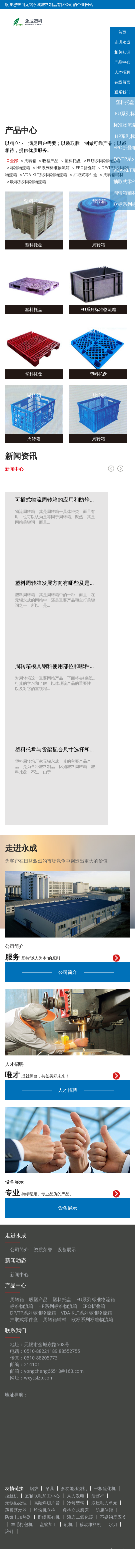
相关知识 (122, 52)
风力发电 (75, 1496)
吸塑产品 (50, 161)
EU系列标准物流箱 (103, 161)
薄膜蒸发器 (16, 1510)
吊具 (49, 1488)
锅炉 (34, 1488)
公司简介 (67, 972)
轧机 (68, 1524)
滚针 (9, 1531)
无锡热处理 (16, 1503)
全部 (14, 161)
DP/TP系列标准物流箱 (33, 1313)
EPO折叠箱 (86, 168)
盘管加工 (48, 1524)
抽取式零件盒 (85, 175)
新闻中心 (14, 469)
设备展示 (67, 1208)
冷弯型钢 (75, 1503)
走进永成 (122, 42)
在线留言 (122, 82)
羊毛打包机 (22, 1524)
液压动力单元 (104, 1503)
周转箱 (30, 161)
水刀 (113, 1524)
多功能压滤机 (74, 1488)
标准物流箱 (20, 168)
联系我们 (122, 92)
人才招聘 (122, 72)
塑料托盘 (73, 161)
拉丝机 (11, 1496)
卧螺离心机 (49, 1517)
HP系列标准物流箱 (53, 168)
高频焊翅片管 (47, 1503)
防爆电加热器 (18, 1517)
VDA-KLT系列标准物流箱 (45, 175)
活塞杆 (97, 1496)
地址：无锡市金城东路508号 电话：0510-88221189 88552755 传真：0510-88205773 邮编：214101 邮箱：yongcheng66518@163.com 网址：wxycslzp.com (47, 1361)
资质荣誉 (43, 1249)
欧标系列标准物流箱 (28, 182)
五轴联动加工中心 (42, 1496)
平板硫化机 (105, 1488)
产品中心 (122, 62)
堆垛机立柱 (44, 1510)
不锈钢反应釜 (113, 1517)
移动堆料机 (90, 1524)
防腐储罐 (104, 1510)
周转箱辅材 (54, 1319)
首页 (122, 32)
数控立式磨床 (76, 1510)
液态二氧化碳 (80, 1517)
